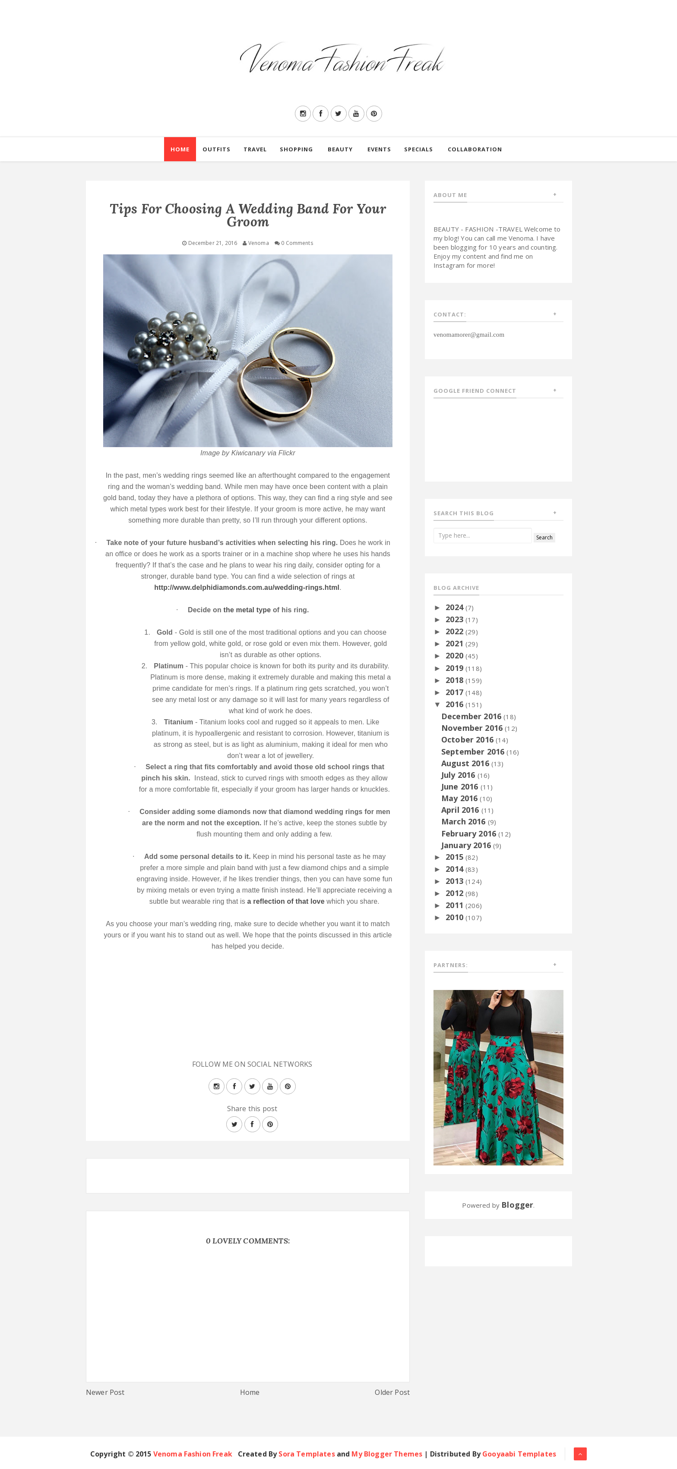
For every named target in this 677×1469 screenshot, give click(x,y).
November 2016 (473, 728)
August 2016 (466, 763)
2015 (455, 857)
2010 (455, 917)
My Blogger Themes (386, 1454)
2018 (455, 680)
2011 (455, 905)
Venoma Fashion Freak (192, 1454)
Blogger (517, 1205)
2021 (455, 643)
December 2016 (472, 716)
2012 (455, 893)
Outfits (216, 149)
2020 (455, 655)
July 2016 (459, 775)
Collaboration (475, 149)
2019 (455, 668)
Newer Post (105, 1392)
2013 (455, 881)
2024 (455, 607)
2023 (455, 619)
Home (180, 149)
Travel (255, 149)
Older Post (392, 1392)
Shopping (296, 149)
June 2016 (461, 786)
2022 (455, 631)
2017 (455, 692)
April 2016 (461, 810)
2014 (455, 869)
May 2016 (460, 798)
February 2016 (469, 833)
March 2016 (464, 821)
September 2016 (473, 751)
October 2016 (468, 739)
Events (379, 149)
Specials (418, 149)
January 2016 (467, 845)
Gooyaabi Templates (519, 1454)
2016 (455, 704)
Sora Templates (306, 1454)
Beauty (340, 149)
